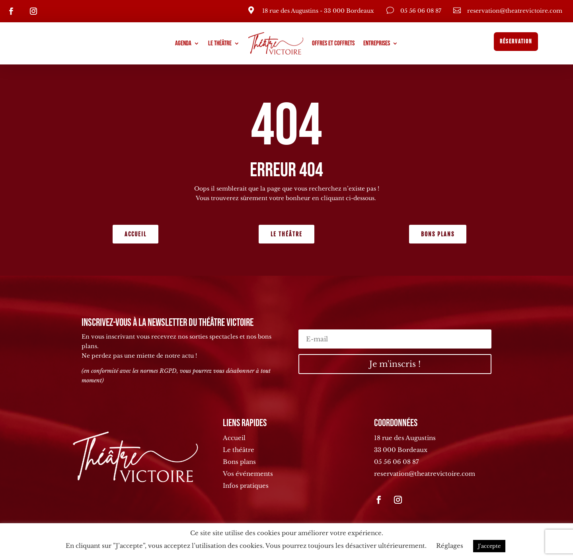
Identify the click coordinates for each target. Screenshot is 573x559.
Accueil (135, 234)
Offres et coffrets (333, 43)
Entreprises (376, 43)
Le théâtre (220, 43)
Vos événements (248, 473)
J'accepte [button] (489, 546)
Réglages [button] (449, 545)
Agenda (183, 43)
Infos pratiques (246, 485)
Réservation (516, 41)
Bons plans (437, 234)
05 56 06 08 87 (396, 462)
